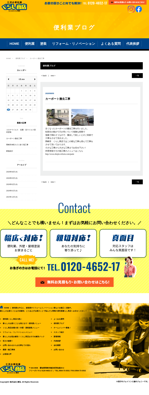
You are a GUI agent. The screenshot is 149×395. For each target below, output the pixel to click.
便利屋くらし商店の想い (12, 319)
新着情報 (57, 337)
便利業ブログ (59, 323)
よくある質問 (111, 44)
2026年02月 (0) (11, 184)
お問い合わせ (59, 350)
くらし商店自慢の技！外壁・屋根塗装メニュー (21, 328)
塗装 (43, 44)
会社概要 (57, 345)
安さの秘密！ (8, 341)
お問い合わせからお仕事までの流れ (17, 345)
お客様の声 (7, 354)
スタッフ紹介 (59, 332)
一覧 (137, 75)
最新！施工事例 (9, 350)
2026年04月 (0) (11, 172)
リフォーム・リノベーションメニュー (17, 332)
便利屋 (30, 44)
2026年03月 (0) (11, 178)
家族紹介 (9, 151)
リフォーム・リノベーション (73, 44)
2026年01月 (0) (11, 191)
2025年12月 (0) (11, 197)
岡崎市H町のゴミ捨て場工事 (17, 145)
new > (53, 76)
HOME (14, 44)
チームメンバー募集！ (62, 328)
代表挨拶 (132, 44)
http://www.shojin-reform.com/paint (59, 154)
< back (44, 76)
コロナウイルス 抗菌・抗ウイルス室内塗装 (21, 131)
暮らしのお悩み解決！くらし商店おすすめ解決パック (23, 337)
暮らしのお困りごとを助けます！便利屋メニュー (22, 323)
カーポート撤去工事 (14, 138)
